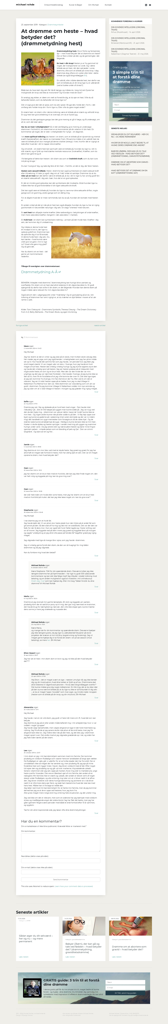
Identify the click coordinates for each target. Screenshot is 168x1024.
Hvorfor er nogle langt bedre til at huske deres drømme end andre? (130, 144)
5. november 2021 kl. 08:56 (32, 447)
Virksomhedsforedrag (53, 5)
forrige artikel (22, 325)
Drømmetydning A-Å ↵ (41, 272)
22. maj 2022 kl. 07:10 (30, 404)
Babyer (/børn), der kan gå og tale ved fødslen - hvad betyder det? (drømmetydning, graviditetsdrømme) (130, 153)
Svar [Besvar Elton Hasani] (96, 664)
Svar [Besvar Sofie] (96, 435)
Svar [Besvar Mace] (96, 392)
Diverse (27, 920)
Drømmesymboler (56, 25)
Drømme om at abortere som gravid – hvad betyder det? (129, 948)
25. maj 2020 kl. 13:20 (38, 624)
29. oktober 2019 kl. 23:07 (32, 753)
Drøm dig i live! (38, 581)
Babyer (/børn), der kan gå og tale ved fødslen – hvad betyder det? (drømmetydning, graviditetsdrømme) (84, 948)
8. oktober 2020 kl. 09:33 (39, 567)
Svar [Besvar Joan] (96, 479)
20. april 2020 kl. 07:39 (38, 676)
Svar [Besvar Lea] (96, 813)
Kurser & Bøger (75, 5)
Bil (85, 75)
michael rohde (25, 4)
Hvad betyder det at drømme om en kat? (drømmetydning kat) (129, 171)
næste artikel (99, 325)
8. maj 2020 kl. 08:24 (30, 598)
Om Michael (93, 5)
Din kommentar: (28, 831)
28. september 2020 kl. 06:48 (33, 512)
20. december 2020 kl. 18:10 (33, 470)
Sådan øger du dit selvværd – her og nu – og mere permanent (36, 938)
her (48, 640)
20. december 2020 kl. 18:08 (33, 491)
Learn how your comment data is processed (74, 886)
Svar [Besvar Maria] (96, 612)
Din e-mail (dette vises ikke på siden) (37, 867)
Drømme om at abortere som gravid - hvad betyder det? (130, 163)
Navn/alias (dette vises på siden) (34, 856)
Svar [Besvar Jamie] (96, 458)
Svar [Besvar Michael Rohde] (96, 587)
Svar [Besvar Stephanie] (96, 556)
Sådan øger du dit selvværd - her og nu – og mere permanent (130, 135)
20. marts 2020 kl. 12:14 (31, 709)
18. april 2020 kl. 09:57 (31, 655)
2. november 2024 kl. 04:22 (32, 348)
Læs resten (23, 957)
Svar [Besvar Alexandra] (96, 741)
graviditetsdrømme (78, 939)
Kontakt (108, 5)
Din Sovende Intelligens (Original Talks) (130, 29)
